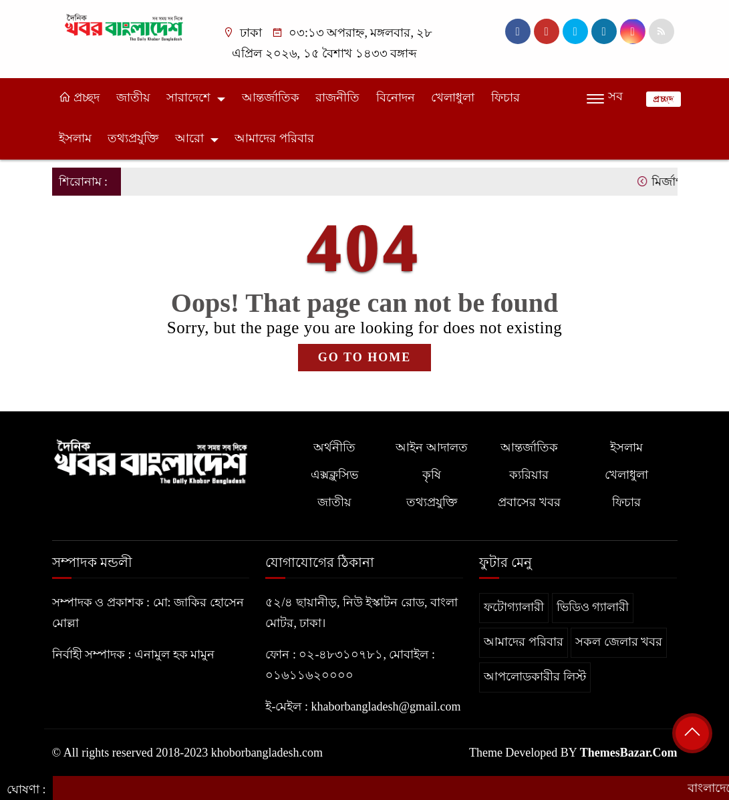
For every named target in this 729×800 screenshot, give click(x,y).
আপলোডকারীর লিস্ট (535, 676)
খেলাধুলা (452, 97)
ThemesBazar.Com (629, 752)
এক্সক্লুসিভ (334, 474)
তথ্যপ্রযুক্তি (133, 138)
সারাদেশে (188, 97)
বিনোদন (395, 97)
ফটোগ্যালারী (514, 607)
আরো (189, 138)
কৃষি (431, 474)
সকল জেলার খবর (618, 641)
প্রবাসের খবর (529, 502)
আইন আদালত (432, 447)
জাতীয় (133, 97)
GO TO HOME (364, 357)
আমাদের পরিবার (274, 138)
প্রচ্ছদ (79, 97)
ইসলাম (75, 138)
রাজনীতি (337, 97)
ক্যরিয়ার (529, 474)
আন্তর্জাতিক (270, 97)
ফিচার (505, 97)
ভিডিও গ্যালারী (593, 607)
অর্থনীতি (334, 447)
